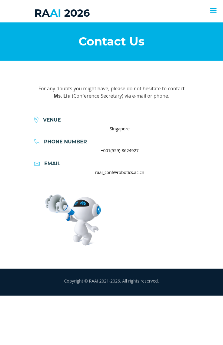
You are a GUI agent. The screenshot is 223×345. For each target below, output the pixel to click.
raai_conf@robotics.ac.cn (119, 177)
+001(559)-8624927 (120, 155)
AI (62, 13)
